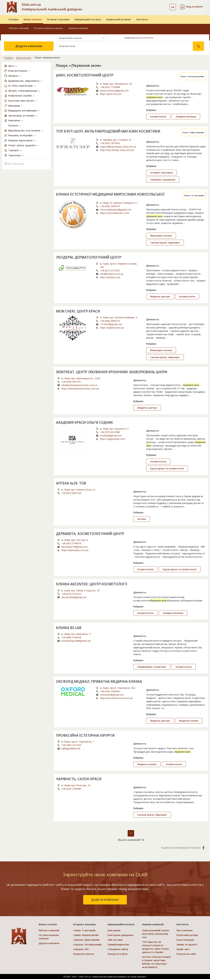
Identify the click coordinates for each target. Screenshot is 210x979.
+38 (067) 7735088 (110, 87)
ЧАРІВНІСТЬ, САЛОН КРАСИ (79, 778)
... (189, 103)
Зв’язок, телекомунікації (22, 90)
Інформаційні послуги (88, 19)
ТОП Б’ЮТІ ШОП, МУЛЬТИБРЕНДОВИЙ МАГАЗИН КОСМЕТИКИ (109, 131)
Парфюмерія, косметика (151, 666)
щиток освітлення (144, 37)
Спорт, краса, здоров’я (21, 145)
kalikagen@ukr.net (70, 748)
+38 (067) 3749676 (71, 543)
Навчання (14, 120)
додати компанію (105, 899)
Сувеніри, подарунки (162, 179)
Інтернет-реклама (58, 19)
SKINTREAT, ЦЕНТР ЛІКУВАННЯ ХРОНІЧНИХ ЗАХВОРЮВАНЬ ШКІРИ (112, 371)
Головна (13, 19)
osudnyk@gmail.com (111, 435)
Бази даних (114, 930)
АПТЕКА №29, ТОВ (71, 483)
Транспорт (14, 155)
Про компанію (184, 930)
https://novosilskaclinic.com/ (115, 212)
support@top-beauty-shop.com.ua (118, 146)
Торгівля (13, 150)
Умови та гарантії (186, 944)
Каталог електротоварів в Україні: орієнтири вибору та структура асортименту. (156, 961)
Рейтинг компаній (19, 28)
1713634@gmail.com (111, 324)
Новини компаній (78, 28)
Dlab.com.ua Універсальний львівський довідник (52, 6)
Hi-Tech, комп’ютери (20, 85)
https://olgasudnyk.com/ (112, 438)
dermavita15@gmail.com (74, 546)
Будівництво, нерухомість (24, 80)
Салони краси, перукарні (165, 242)
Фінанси (13, 75)
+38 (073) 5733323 (71, 593)
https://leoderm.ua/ (110, 277)
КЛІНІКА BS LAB (69, 627)
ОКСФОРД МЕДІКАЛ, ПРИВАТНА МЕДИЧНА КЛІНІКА (99, 681)
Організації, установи (21, 115)
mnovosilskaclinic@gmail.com (115, 209)
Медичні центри (160, 296)
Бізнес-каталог (33, 19)
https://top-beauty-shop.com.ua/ (117, 149)
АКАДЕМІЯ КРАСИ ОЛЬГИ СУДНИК (85, 422)
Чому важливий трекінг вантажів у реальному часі (155, 934)
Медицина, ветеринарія (22, 110)
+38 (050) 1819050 (110, 143)
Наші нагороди (185, 939)
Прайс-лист (183, 949)
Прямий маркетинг (118, 944)
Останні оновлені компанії (48, 28)
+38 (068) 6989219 (110, 320)
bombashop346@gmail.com (76, 640)
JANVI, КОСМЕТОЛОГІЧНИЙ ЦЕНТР (85, 75)
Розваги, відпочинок (20, 140)
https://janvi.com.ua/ (110, 93)
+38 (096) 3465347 (110, 206)
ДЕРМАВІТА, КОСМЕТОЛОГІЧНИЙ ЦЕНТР (90, 533)
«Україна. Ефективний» (86, 939)
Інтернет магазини (161, 172)
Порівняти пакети (83, 953)
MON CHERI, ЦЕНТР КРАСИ (78, 311)
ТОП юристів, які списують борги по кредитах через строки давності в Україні (155, 947)
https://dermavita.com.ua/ (75, 550)
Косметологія (158, 116)
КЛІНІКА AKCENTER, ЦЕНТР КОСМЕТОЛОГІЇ (92, 584)
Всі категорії (14, 163)
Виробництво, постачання (24, 130)
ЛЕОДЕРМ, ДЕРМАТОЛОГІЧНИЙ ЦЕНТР (89, 257)
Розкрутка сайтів (117, 953)
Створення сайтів (118, 949)
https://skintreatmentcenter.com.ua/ (80, 388)
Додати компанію (28, 46)
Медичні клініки (188, 720)
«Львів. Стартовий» (84, 930)
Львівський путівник (118, 19)
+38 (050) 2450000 (110, 691)
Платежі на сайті (186, 953)
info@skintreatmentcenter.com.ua (79, 385)
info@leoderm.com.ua (111, 273)
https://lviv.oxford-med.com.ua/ (116, 697)
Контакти (142, 19)
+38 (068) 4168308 (71, 637)
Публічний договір (187, 934)
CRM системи (115, 939)
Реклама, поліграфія (20, 135)
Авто (11, 65)
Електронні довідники (120, 934)
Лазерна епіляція (186, 116)
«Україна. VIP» (81, 949)
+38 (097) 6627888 (110, 431)
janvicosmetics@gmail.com (114, 90)
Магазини (14, 105)
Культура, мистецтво (21, 100)
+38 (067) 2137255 (110, 270)
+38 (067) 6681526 (71, 492)
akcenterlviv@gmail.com (74, 597)
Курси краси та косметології (167, 468)
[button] (191, 7)
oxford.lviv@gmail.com (112, 694)
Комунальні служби (20, 95)
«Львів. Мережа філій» (86, 934)
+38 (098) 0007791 (71, 381)
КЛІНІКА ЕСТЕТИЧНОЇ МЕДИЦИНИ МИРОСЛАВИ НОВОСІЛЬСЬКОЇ (111, 194)
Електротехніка (17, 70)
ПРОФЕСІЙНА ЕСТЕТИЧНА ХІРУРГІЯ (85, 735)
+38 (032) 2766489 (71, 788)
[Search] (125, 46)
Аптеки (141, 518)
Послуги (13, 125)
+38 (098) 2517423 (71, 744)
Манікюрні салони (161, 235)
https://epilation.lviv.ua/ (112, 327)
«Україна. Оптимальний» (87, 944)
